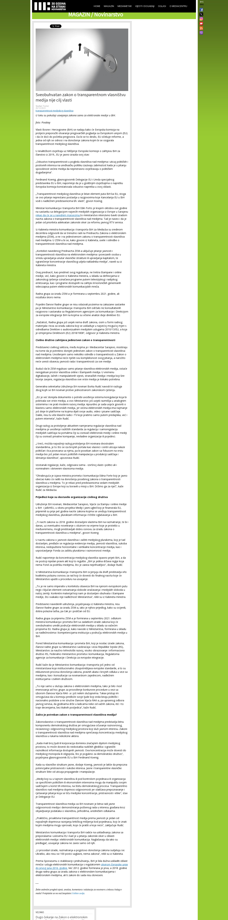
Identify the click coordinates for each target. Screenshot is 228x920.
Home (97, 6)
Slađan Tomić (42, 106)
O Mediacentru (178, 6)
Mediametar (125, 6)
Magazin (109, 6)
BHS (201, 2)
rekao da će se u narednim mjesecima (58, 215)
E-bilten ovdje (78, 893)
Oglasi (162, 6)
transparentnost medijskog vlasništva (54, 110)
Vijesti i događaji (144, 6)
